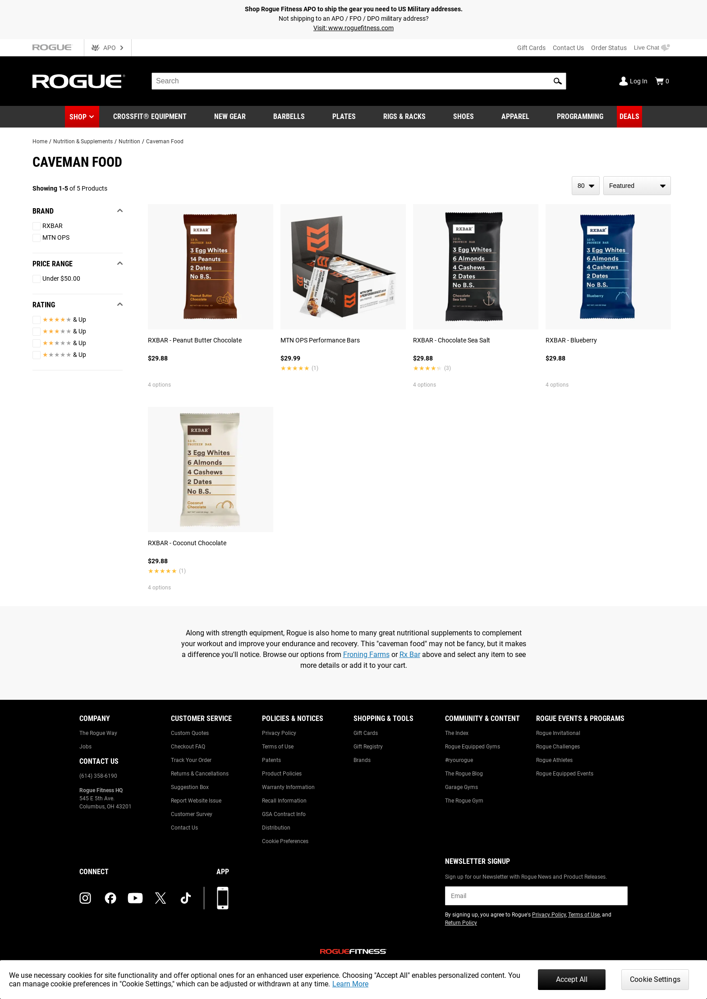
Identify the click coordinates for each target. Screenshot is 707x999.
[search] (359, 81)
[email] (536, 895)
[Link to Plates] (344, 117)
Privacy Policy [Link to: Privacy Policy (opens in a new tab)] (549, 915)
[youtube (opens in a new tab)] (135, 898)
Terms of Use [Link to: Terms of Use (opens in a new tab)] (584, 915)
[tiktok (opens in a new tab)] (185, 898)
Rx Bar (409, 654)
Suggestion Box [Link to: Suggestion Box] (190, 787)
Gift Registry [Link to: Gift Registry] (368, 747)
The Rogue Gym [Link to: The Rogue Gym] (464, 801)
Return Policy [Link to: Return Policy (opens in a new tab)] (461, 923)
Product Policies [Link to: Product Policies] (282, 774)
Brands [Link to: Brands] (362, 760)
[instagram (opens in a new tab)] (85, 898)
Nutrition (129, 141)
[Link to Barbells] (289, 117)
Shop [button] (78, 117)
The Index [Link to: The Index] (456, 733)
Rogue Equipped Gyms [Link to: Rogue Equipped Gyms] (472, 747)
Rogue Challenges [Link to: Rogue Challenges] (558, 747)
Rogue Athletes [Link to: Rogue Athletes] (554, 760)
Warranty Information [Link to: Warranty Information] (288, 787)
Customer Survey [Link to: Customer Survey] (191, 814)
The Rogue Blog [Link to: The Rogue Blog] (464, 774)
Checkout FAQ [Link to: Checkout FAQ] (188, 747)
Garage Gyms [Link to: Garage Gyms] (461, 787)
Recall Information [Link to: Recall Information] (284, 801)
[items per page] (586, 185)
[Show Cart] (662, 81)
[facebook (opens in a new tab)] (110, 898)
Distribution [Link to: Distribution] (276, 828)
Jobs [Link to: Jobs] (85, 747)
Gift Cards (531, 47)
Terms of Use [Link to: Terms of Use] (278, 747)
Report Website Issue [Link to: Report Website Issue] (196, 801)
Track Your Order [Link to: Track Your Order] (191, 760)
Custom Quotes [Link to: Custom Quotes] (190, 733)
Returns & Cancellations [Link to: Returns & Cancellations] (200, 774)
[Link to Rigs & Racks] (404, 117)
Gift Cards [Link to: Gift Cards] (366, 733)
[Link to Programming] (580, 117)
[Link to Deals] (629, 117)
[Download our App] (222, 898)
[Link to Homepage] (78, 81)
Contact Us (568, 47)
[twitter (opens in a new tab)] (160, 898)
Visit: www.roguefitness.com (353, 28)
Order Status (609, 47)
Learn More (350, 984)
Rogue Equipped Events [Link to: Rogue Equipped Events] (564, 774)
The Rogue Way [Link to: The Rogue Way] (98, 733)
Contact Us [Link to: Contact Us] (184, 828)
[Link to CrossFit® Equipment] (149, 117)
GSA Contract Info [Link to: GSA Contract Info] (284, 814)
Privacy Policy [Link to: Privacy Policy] (279, 733)
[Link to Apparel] (515, 117)
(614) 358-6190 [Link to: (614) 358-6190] (98, 776)
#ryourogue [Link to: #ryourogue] (459, 760)
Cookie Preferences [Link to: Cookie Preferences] (285, 841)
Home (39, 141)
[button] (557, 81)
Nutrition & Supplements (83, 141)
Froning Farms (366, 654)
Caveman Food (165, 141)
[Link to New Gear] (229, 117)
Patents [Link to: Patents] (271, 760)
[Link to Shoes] (463, 117)
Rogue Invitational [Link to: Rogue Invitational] (558, 733)
